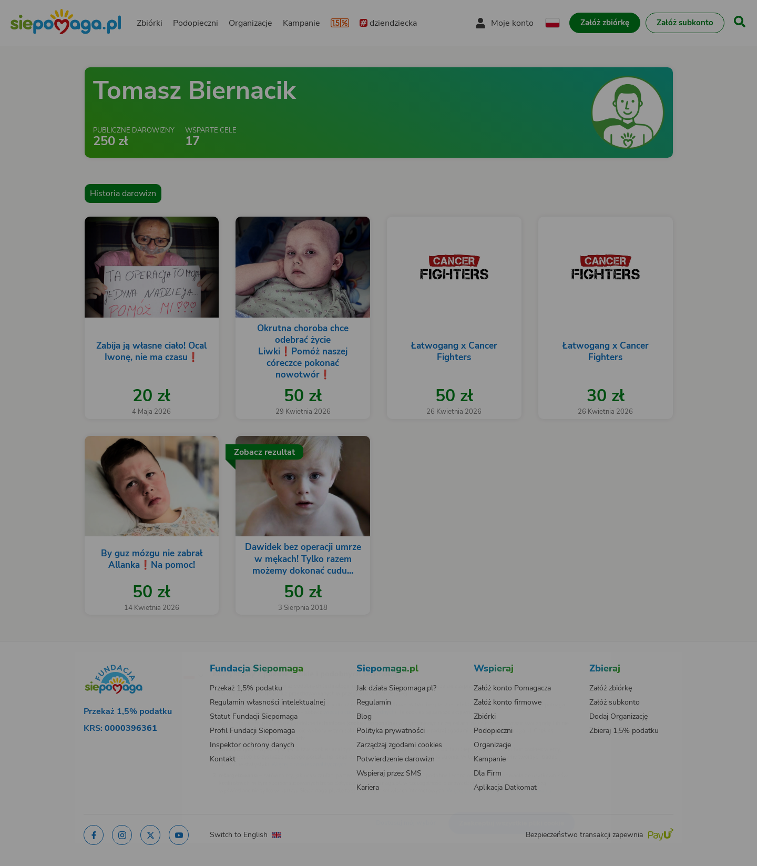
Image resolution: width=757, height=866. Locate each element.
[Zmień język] (147, 658)
